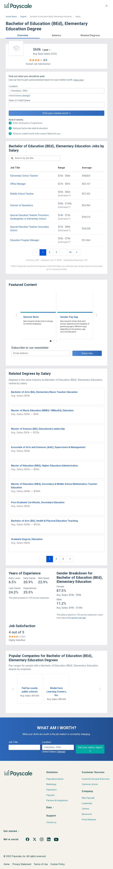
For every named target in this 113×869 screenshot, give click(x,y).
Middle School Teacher (22, 193)
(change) (26, 95)
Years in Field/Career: (20, 100)
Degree (23, 17)
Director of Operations (21, 205)
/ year (45, 50)
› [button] (97, 314)
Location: (13, 86)
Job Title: (13, 742)
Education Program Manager (24, 240)
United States (11, 17)
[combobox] (56, 90)
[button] (23, 34)
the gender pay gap (77, 618)
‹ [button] (16, 314)
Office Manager (18, 183)
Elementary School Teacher (24, 175)
